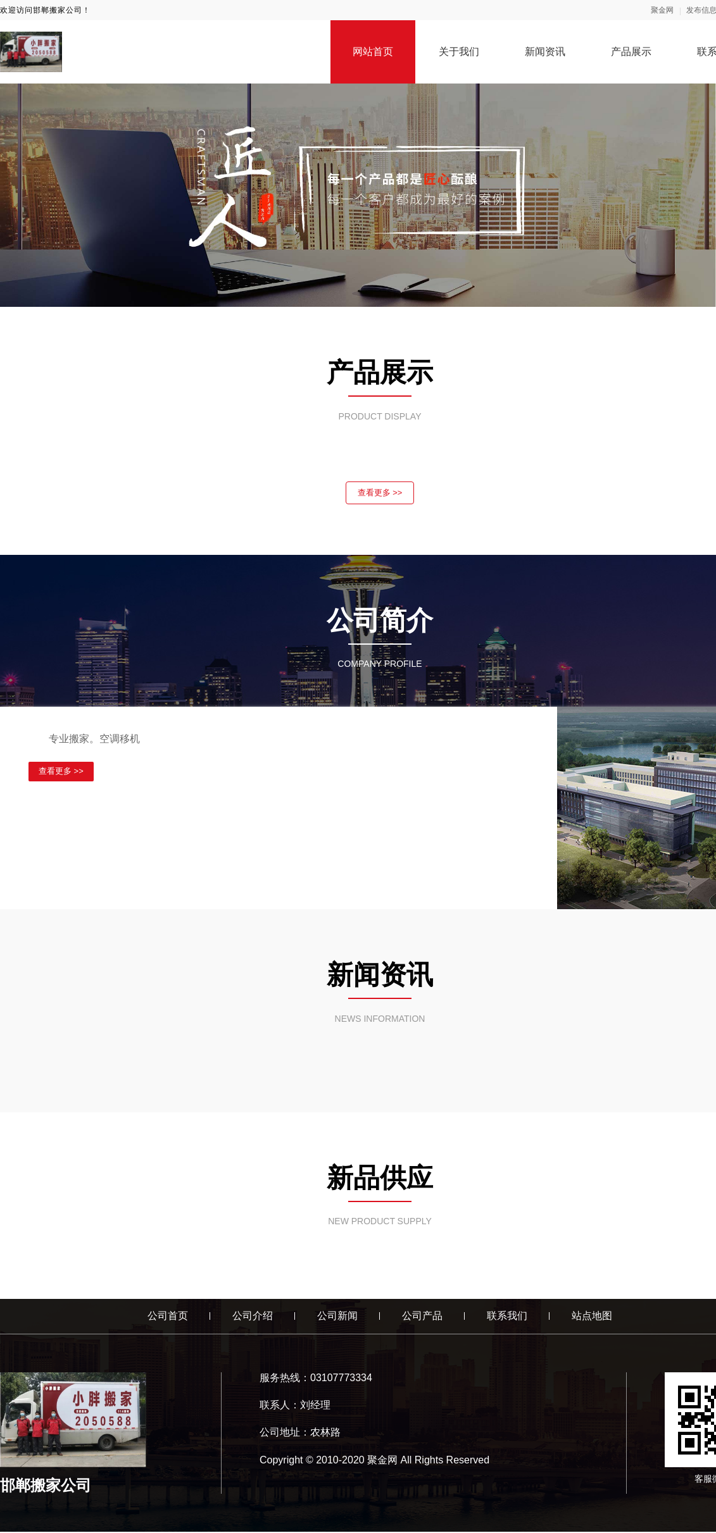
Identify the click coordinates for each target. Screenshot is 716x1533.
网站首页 (373, 51)
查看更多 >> (380, 493)
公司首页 (168, 1317)
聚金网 (662, 10)
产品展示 (631, 51)
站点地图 (592, 1317)
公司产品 (422, 1317)
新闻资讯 (545, 51)
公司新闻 (337, 1317)
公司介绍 (252, 1317)
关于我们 (459, 51)
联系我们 (507, 1317)
